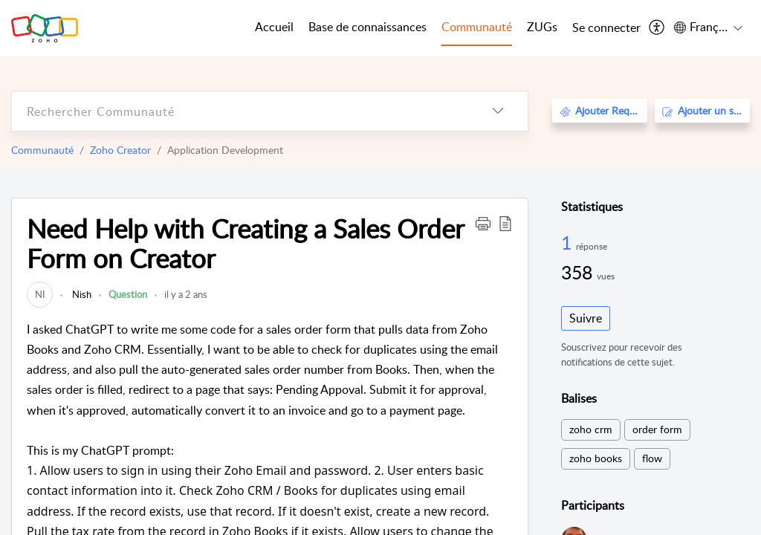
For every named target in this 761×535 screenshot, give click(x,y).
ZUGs (542, 27)
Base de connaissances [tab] (367, 27)
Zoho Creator (120, 150)
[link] (40, 294)
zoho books (595, 458)
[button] (483, 223)
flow (652, 458)
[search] (240, 111)
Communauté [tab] (476, 27)
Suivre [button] (585, 318)
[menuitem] (606, 28)
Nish (80, 294)
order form (657, 429)
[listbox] (498, 111)
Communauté (42, 150)
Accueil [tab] (274, 27)
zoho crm (590, 429)
